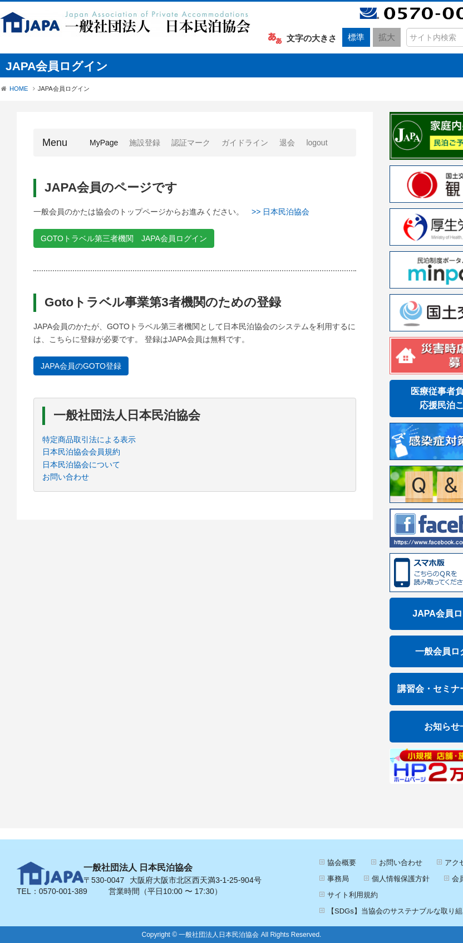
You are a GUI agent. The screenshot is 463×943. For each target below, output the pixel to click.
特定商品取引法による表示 (89, 439)
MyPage (107, 141)
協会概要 (341, 862)
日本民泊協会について (81, 464)
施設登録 (144, 142)
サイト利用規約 (352, 895)
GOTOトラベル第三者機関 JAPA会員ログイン (124, 238)
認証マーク (190, 142)
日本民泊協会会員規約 (81, 451)
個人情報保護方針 (401, 878)
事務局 (338, 878)
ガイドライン (244, 142)
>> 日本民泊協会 (280, 211)
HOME (18, 88)
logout (316, 142)
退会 (287, 142)
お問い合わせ (65, 476)
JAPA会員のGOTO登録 (81, 365)
